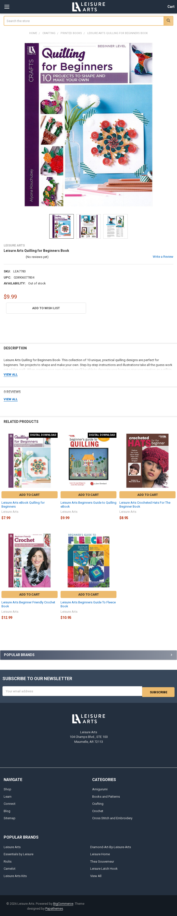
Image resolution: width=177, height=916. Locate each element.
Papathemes (54, 907)
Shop (7, 788)
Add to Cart (29, 495)
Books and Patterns (106, 795)
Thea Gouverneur (102, 860)
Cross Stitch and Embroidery (112, 817)
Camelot (9, 867)
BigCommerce (63, 902)
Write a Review (163, 256)
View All (95, 875)
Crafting (97, 803)
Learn (8, 795)
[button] (46, 308)
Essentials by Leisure (18, 853)
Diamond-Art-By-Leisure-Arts (110, 846)
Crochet (97, 810)
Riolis (8, 860)
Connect (9, 803)
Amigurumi (100, 788)
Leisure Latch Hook (104, 867)
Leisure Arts (12, 846)
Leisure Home (100, 853)
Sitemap (9, 817)
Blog (7, 810)
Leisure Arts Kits (15, 875)
